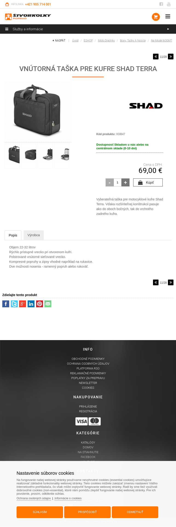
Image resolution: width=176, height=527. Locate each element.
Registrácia (88, 411)
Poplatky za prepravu (88, 378)
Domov (88, 447)
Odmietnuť (134, 511)
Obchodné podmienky (88, 359)
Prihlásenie (88, 406)
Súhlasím (40, 511)
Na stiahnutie (88, 452)
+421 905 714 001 (38, 4)
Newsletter (88, 383)
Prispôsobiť (87, 511)
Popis (13, 235)
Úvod (75, 40)
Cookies (88, 388)
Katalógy (88, 442)
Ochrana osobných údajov (88, 364)
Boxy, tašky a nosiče (133, 40)
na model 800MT (161, 40)
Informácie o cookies (70, 497)
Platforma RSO (88, 368)
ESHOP (88, 40)
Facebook (88, 457)
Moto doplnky (106, 40)
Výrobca (35, 235)
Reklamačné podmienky (88, 373)
